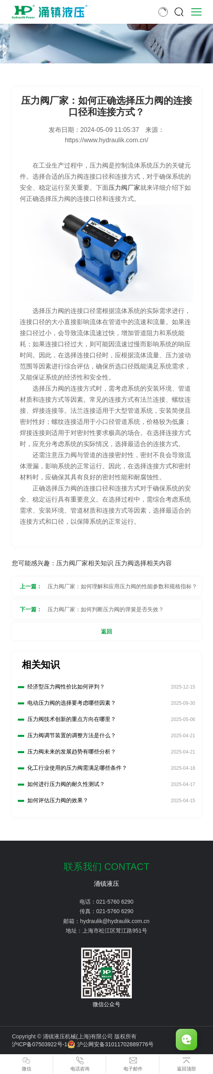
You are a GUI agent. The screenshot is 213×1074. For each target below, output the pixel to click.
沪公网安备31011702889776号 (110, 1044)
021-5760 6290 (114, 901)
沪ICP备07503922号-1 (39, 1044)
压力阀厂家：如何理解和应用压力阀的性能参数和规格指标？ (122, 586)
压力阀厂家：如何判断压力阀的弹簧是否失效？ (106, 609)
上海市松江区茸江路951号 (114, 930)
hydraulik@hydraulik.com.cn (114, 921)
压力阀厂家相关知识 (84, 563)
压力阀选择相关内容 (143, 563)
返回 (106, 631)
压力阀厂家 (124, 187)
